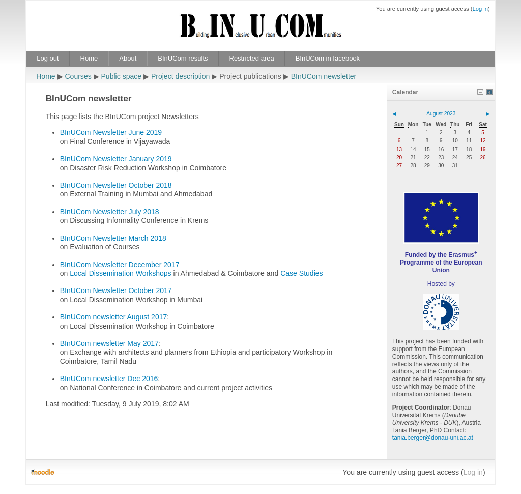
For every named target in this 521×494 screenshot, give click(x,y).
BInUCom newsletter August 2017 (113, 317)
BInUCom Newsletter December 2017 (120, 264)
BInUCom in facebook (328, 58)
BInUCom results (183, 58)
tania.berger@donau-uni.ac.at (432, 437)
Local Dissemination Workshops (120, 273)
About (127, 58)
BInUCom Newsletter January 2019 (116, 159)
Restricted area (251, 58)
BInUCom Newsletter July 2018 (109, 212)
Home (89, 58)
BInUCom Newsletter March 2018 (113, 238)
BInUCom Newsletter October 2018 (116, 185)
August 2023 (440, 114)
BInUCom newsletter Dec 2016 (109, 378)
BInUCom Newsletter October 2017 (116, 290)
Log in (480, 9)
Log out (48, 58)
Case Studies (301, 273)
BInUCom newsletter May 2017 (109, 343)
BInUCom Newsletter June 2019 (111, 132)
